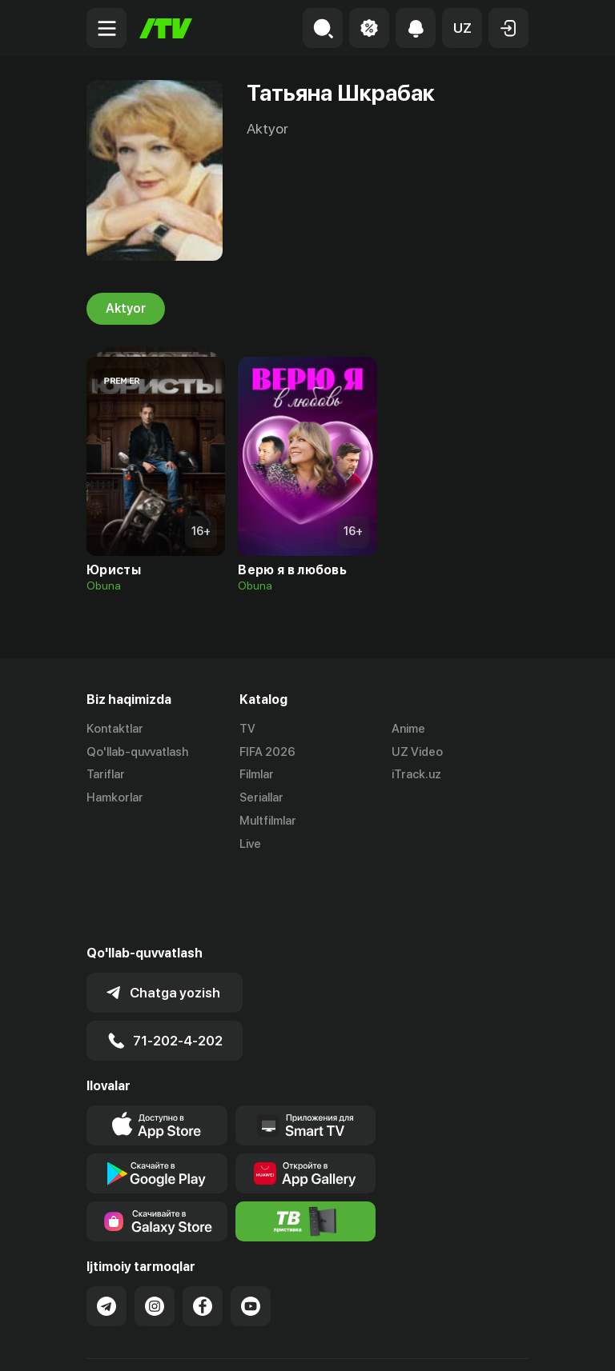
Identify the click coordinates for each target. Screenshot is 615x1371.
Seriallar (261, 797)
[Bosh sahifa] (165, 28)
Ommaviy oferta (130, 1341)
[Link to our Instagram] (155, 1233)
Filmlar (256, 775)
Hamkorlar (114, 797)
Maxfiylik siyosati (239, 1341)
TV (247, 728)
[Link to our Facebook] (203, 1233)
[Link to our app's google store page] (156, 1100)
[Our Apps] (305, 1052)
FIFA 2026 (267, 752)
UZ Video (417, 752)
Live (250, 844)
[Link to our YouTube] (251, 1233)
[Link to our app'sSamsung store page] (156, 1148)
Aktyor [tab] (125, 309)
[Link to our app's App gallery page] (305, 1100)
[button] (462, 28)
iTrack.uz (416, 775)
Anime (408, 728)
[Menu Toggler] (106, 28)
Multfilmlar (267, 820)
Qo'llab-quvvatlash (137, 752)
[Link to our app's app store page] (156, 1052)
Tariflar (105, 775)
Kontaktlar (114, 728)
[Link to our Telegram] (106, 1233)
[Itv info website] (305, 1148)
